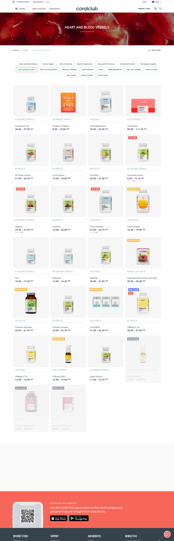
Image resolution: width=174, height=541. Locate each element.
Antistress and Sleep (69, 71)
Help (144, 2)
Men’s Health (71, 76)
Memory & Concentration (48, 71)
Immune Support (48, 65)
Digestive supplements (85, 65)
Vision (101, 71)
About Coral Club (39, 9)
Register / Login (144, 9)
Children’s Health (87, 76)
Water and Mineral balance (28, 65)
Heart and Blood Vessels (26, 71)
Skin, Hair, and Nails (134, 71)
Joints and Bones (88, 71)
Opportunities (54, 9)
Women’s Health (151, 71)
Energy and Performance (106, 65)
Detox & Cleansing (65, 65)
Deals (47, 2)
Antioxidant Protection (127, 65)
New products (38, 2)
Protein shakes (103, 76)
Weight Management (115, 71)
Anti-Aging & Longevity (148, 65)
